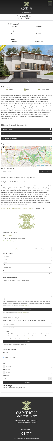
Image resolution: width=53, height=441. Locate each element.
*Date (4, 264)
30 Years (6, 357)
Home (3, 208)
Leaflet (37, 165)
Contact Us (6, 241)
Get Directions (45, 171)
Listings (8, 208)
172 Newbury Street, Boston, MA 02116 (26, 422)
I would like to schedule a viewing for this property (27, 288)
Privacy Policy (26, 305)
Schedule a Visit (39, 249)
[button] (4, 63)
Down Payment (6, 369)
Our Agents (13, 241)
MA (13, 208)
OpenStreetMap (43, 165)
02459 (30, 208)
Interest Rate (6, 375)
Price (4, 363)
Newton (25, 208)
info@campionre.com (22, 420)
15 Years (13, 357)
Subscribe (27, 342)
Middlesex (18, 208)
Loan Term (5, 352)
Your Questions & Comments (10, 277)
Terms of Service (24, 312)
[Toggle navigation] (50, 4)
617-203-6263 (27, 12)
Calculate (27, 382)
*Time (4, 271)
